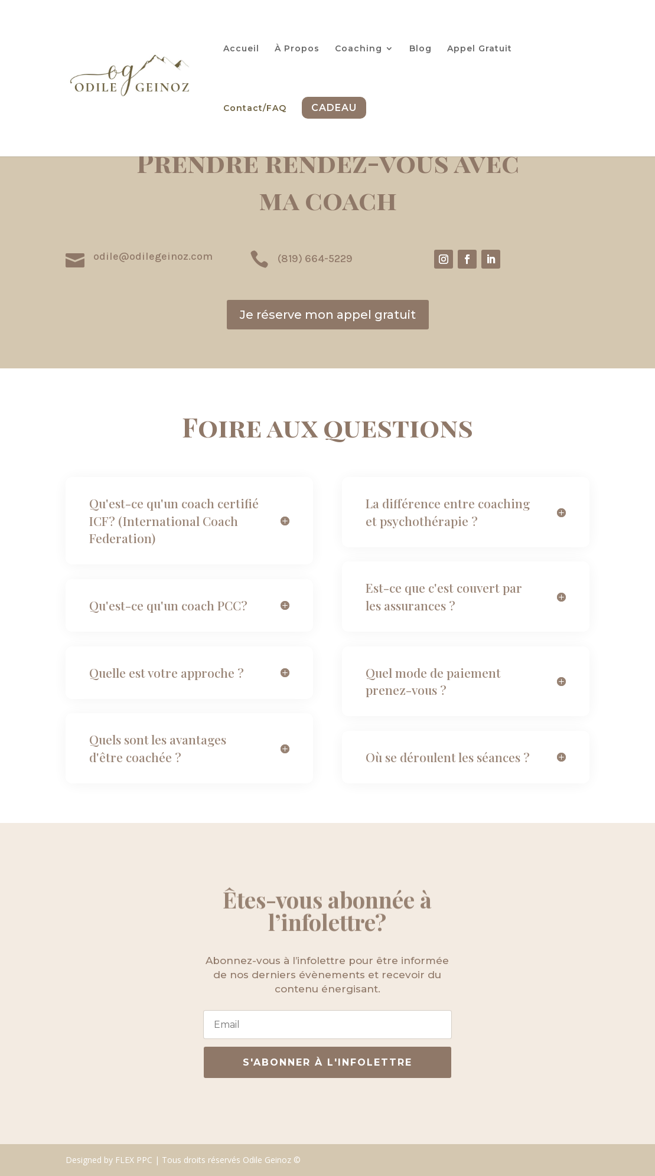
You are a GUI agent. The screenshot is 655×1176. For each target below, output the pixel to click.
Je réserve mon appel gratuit (328, 315)
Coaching (358, 49)
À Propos (297, 49)
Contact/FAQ (254, 108)
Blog (420, 49)
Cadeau (334, 107)
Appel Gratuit (479, 49)
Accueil (241, 49)
